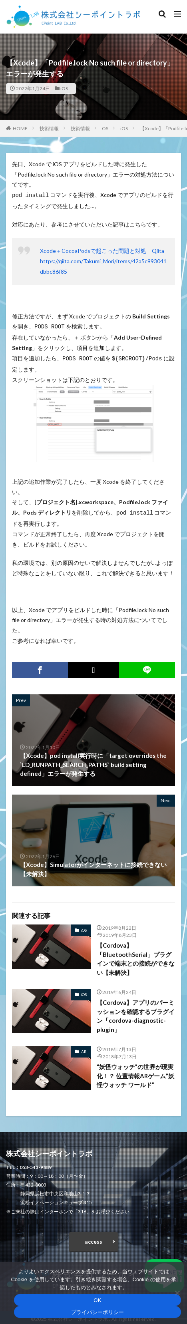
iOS (64, 88)
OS (105, 128)
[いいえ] (177, 1293)
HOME (20, 128)
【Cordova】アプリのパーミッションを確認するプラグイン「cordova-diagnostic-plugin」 (136, 1013)
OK (97, 1300)
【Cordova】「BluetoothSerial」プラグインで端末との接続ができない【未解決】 (136, 955)
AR (84, 1048)
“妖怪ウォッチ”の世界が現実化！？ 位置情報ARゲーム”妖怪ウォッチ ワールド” (135, 1072)
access (93, 1238)
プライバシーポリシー (97, 1312)
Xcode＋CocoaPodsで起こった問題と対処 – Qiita (102, 250)
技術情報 (49, 128)
